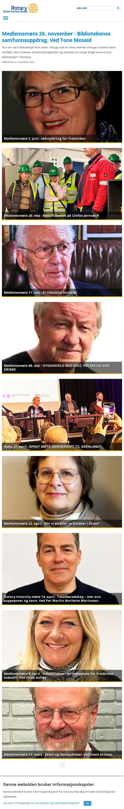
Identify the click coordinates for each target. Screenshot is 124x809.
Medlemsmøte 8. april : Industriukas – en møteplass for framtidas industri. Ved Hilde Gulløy (58, 675)
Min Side (82, 8)
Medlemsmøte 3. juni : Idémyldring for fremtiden (45, 138)
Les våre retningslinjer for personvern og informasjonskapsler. (41, 803)
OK (87, 803)
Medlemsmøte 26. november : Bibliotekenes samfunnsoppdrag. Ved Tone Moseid (56, 36)
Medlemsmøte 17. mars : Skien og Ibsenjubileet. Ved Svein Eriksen (58, 754)
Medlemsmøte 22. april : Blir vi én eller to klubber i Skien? (52, 523)
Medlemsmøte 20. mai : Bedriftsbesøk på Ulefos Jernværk (51, 215)
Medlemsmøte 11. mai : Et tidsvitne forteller (40, 292)
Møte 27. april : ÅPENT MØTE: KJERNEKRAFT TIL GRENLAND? (52, 446)
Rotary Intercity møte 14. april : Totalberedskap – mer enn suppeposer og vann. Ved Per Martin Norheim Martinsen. (52, 599)
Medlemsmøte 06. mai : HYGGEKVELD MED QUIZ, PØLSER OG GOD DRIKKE (57, 367)
